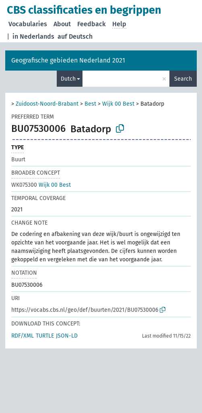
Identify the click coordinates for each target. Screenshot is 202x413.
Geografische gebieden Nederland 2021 (68, 60)
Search (183, 78)
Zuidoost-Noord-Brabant (47, 103)
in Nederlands (33, 36)
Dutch (68, 78)
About (62, 24)
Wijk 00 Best (118, 103)
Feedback (91, 24)
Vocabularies (27, 24)
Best (90, 103)
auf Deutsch (75, 36)
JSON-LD (67, 335)
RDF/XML (22, 335)
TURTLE (45, 335)
